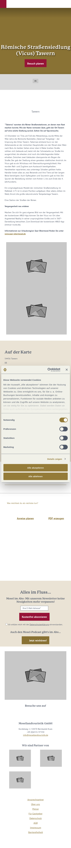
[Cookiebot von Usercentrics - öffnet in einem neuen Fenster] (47, 370)
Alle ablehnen (35, 476)
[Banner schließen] (67, 370)
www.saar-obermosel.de (15, 234)
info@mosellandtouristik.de (35, 735)
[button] (3, 4)
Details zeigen (54, 459)
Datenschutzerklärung (39, 624)
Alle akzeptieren (35, 468)
